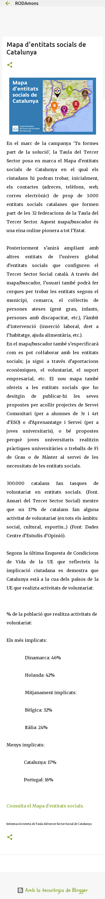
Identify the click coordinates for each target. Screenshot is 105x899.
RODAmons (27, 3)
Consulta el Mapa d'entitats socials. (45, 806)
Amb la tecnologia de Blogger (52, 890)
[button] (10, 65)
